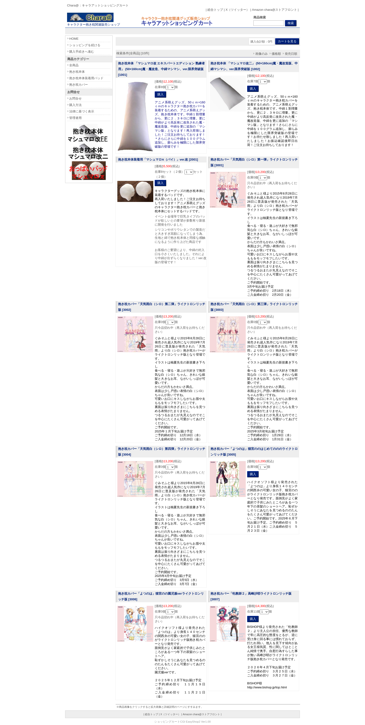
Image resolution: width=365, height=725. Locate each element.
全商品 (74, 65)
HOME (74, 38)
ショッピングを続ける (84, 45)
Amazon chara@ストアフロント (274, 9)
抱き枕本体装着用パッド (86, 78)
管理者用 (75, 118)
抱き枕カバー (78, 84)
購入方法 (75, 105)
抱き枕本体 (77, 71)
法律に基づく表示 (81, 111)
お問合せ (75, 98)
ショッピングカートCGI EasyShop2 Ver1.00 (182, 721)
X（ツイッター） (238, 9)
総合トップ (215, 9)
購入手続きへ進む (81, 51)
